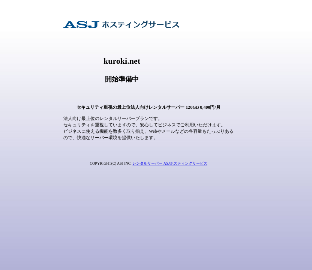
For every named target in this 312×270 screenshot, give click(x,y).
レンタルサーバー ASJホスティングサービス (169, 163)
